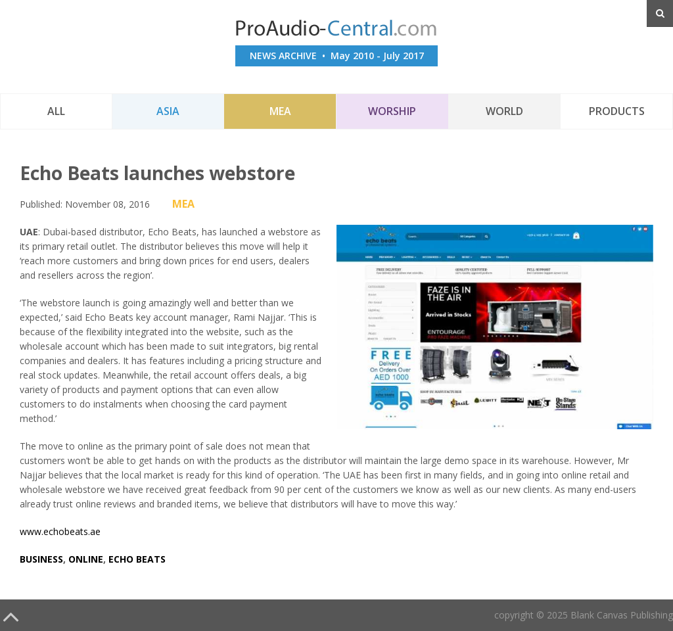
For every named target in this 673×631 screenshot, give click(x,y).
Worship (392, 111)
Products (617, 111)
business (41, 559)
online (85, 559)
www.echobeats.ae (60, 531)
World (504, 111)
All (56, 111)
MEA (280, 111)
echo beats (137, 559)
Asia (167, 111)
